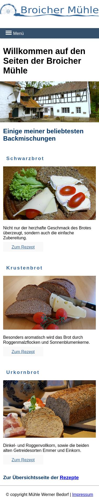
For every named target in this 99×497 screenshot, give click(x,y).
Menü (14, 33)
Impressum (82, 494)
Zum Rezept (23, 247)
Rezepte (69, 477)
